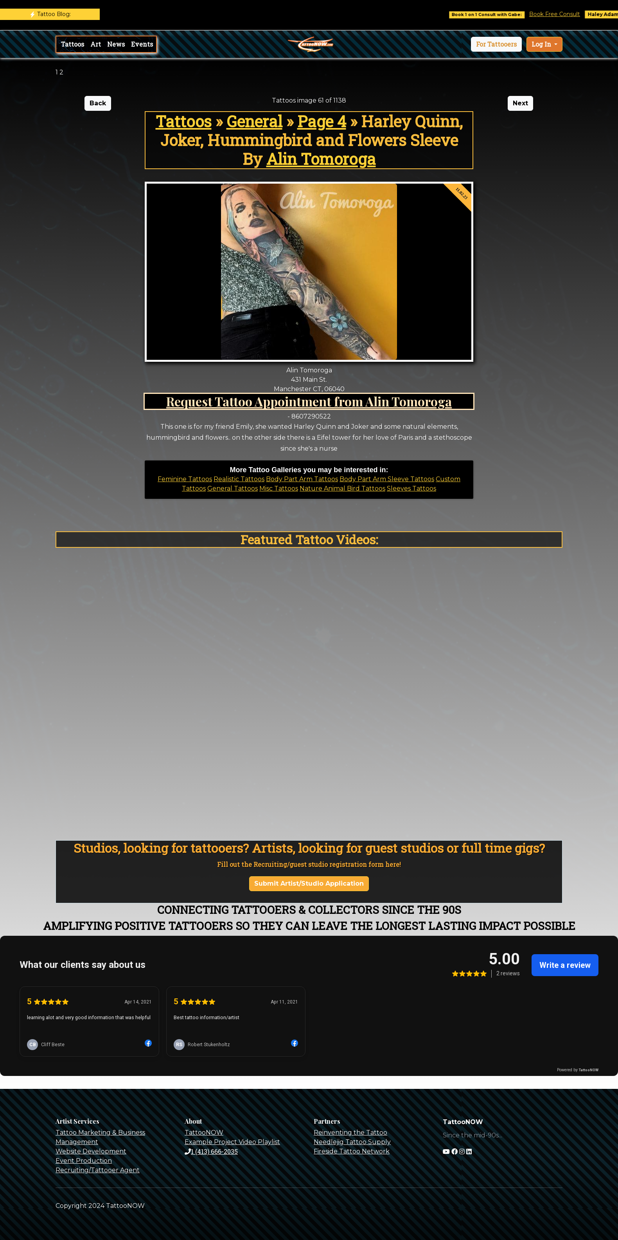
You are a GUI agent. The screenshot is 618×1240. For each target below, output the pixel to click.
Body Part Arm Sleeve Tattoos (387, 479)
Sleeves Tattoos (411, 488)
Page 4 (321, 121)
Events (142, 44)
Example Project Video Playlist (232, 1142)
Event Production (84, 1160)
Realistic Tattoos (239, 479)
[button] (496, 44)
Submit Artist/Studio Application (309, 883)
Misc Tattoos (278, 488)
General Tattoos (232, 488)
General (254, 121)
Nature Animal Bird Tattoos (342, 488)
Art (95, 44)
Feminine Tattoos (185, 479)
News (116, 44)
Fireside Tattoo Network (352, 1151)
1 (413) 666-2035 (211, 1151)
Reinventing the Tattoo (350, 1132)
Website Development (91, 1151)
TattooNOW (204, 1132)
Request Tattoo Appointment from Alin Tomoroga (309, 401)
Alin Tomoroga (321, 158)
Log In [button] (542, 44)
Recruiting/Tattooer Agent (98, 1170)
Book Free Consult (562, 14)
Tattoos (72, 44)
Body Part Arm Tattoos (302, 479)
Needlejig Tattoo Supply (352, 1142)
